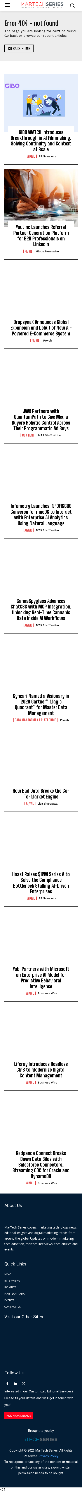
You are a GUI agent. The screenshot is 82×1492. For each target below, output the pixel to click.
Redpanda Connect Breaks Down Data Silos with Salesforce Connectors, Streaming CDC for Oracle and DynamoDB (41, 1164)
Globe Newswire (47, 251)
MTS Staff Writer (49, 435)
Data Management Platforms (35, 720)
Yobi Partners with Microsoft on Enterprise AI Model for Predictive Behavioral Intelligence (41, 977)
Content (28, 435)
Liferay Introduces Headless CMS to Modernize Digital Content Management (41, 1070)
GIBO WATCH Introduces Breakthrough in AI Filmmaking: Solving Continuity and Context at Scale (41, 140)
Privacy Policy (48, 1456)
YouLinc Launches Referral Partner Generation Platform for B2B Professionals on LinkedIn (41, 235)
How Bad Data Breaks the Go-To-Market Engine (41, 793)
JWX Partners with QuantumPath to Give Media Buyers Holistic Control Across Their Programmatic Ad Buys (41, 419)
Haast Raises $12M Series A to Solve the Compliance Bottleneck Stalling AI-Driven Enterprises (41, 882)
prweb (47, 340)
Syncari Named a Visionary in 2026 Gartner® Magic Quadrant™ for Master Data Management (41, 704)
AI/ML (31, 156)
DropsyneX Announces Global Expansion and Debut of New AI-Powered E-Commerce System (41, 328)
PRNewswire (47, 156)
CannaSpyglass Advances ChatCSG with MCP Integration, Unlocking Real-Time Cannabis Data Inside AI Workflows (41, 609)
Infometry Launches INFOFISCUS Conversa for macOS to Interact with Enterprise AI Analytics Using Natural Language (41, 514)
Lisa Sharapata (47, 803)
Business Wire (47, 993)
